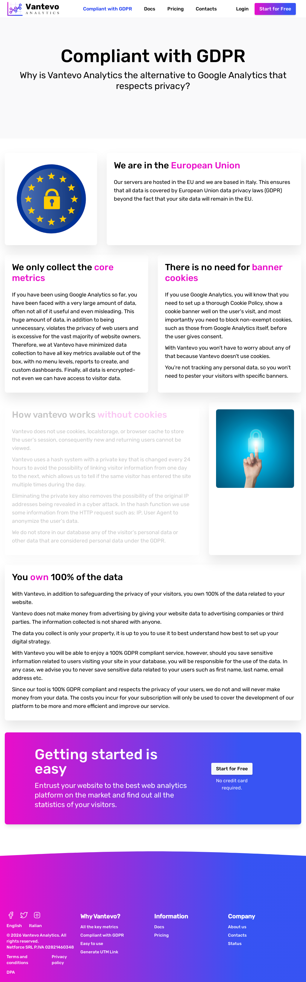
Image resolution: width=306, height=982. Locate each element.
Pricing (175, 9)
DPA (11, 963)
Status (234, 935)
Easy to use (91, 935)
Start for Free (275, 9)
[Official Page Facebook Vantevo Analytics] (11, 907)
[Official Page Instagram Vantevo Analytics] (37, 907)
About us (237, 918)
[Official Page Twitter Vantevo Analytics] (24, 907)
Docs (149, 9)
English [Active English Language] (14, 917)
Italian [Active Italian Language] (35, 917)
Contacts (206, 9)
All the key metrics (99, 918)
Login (242, 9)
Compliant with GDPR (107, 9)
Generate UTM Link (99, 943)
